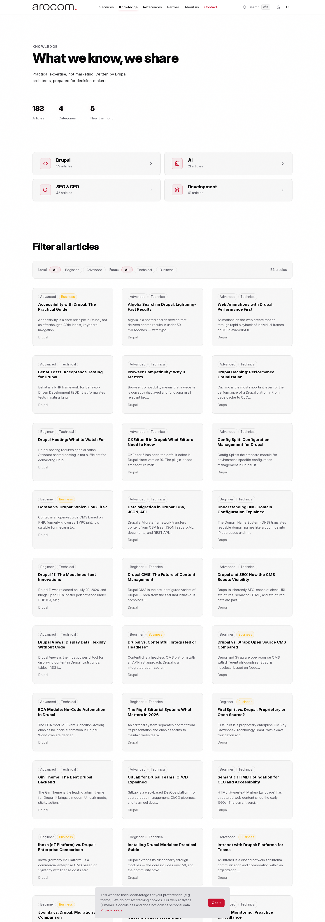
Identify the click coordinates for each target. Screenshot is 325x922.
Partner (173, 7)
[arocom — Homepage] (54, 7)
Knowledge (128, 7)
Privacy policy (111, 910)
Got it (216, 903)
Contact (210, 7)
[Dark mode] (278, 7)
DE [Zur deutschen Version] (288, 7)
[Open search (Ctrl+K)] (256, 7)
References (152, 7)
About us (192, 7)
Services (106, 7)
